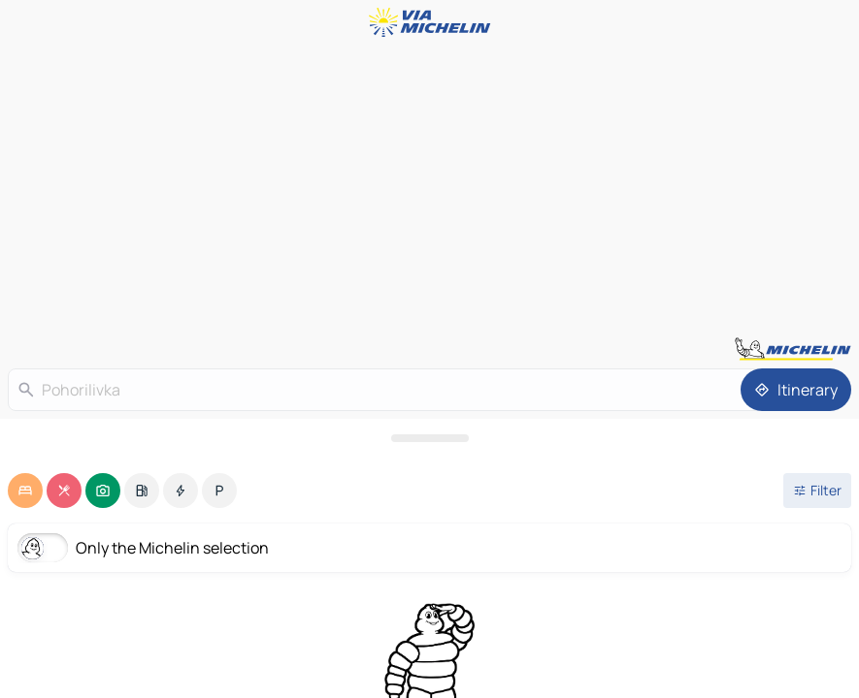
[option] (25, 490)
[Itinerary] (796, 389)
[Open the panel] (429, 438)
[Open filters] (817, 490)
